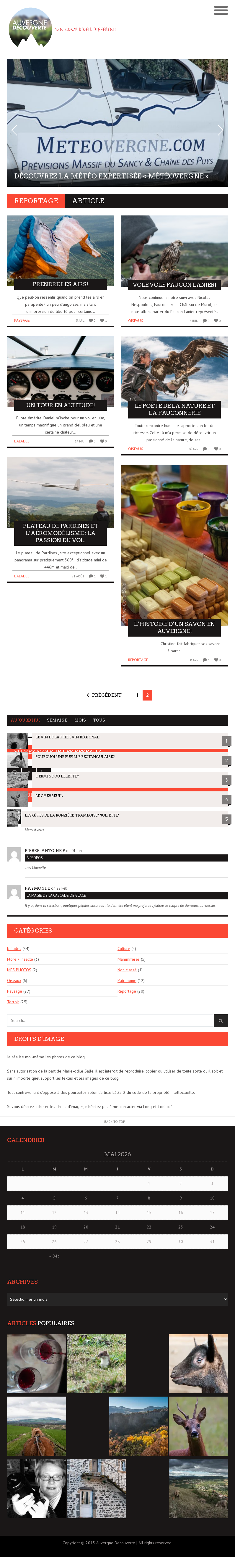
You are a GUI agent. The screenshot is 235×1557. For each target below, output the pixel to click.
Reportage (138, 659)
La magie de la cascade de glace (56, 895)
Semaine (57, 720)
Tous (99, 720)
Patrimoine (126, 980)
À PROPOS (35, 857)
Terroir (13, 1001)
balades (22, 441)
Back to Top (114, 1121)
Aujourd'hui (25, 720)
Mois (80, 720)
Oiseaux (135, 320)
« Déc (54, 1256)
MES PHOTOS (19, 969)
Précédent (107, 695)
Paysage (22, 320)
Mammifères (128, 959)
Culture (123, 948)
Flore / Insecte (20, 959)
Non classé (127, 969)
